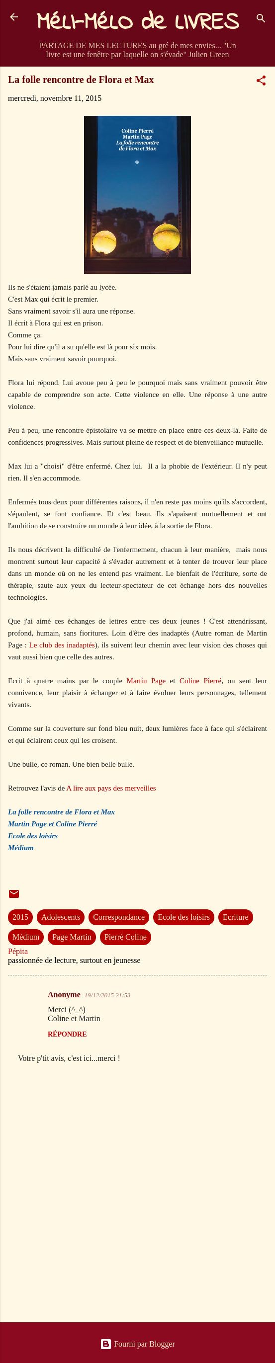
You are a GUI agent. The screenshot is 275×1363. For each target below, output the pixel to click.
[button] (261, 82)
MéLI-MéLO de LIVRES (138, 22)
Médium (25, 937)
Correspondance (119, 917)
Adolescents (60, 917)
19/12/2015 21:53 (108, 995)
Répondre (67, 1034)
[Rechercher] (261, 20)
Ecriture (236, 917)
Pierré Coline (125, 937)
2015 (20, 917)
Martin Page (148, 681)
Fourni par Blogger (137, 1344)
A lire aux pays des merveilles (110, 788)
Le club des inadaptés (62, 645)
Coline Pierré (200, 681)
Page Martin (72, 937)
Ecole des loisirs (184, 917)
